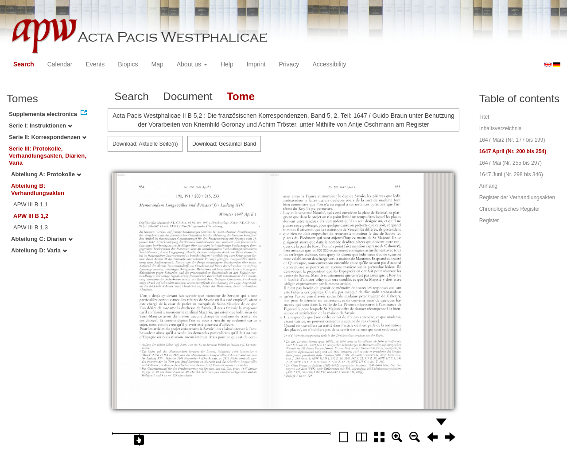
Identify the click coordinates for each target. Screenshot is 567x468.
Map (157, 64)
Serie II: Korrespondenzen (47, 137)
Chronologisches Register (509, 209)
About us (192, 64)
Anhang (488, 186)
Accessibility (329, 64)
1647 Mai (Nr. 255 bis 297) (510, 163)
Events (95, 64)
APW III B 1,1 (30, 204)
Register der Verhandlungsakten (517, 197)
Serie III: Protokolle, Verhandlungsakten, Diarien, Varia (47, 155)
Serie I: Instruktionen (40, 125)
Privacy (289, 64)
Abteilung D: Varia (39, 250)
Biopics (128, 64)
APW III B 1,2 (30, 216)
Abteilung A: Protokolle (46, 174)
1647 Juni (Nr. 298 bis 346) (511, 174)
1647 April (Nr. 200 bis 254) (513, 151)
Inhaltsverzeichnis (500, 128)
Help (227, 64)
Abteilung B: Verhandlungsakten (37, 189)
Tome (241, 96)
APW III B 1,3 (30, 227)
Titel (484, 117)
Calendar (60, 64)
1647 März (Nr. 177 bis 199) (512, 140)
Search (23, 64)
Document (188, 96)
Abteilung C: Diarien (42, 239)
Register (489, 220)
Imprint (256, 64)
